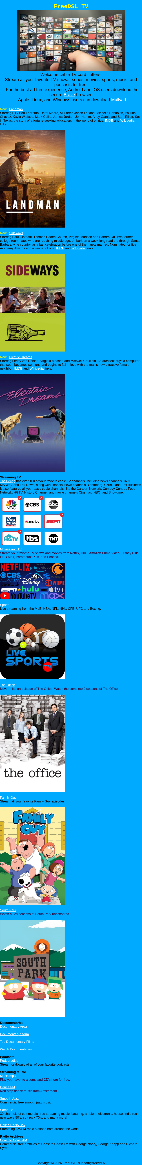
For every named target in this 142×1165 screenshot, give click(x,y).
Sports (4, 605)
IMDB (109, 120)
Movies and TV (11, 549)
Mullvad (118, 99)
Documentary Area (13, 1026)
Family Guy (8, 797)
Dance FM (7, 1087)
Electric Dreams (20, 357)
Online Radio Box (12, 1125)
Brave (69, 94)
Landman (16, 109)
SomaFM (6, 1110)
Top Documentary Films (17, 1042)
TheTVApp (7, 481)
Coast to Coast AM (13, 1140)
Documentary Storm (14, 1034)
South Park (8, 910)
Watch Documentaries (16, 1049)
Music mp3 (8, 1076)
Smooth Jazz (9, 1098)
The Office (7, 685)
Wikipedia (127, 120)
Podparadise (9, 1061)
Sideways (16, 233)
